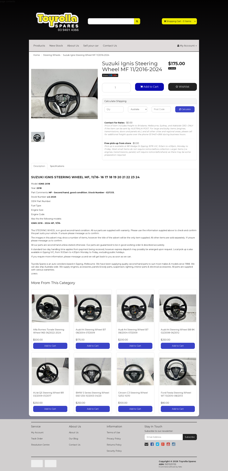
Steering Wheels (51, 55)
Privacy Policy (114, 438)
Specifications (57, 166)
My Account (37, 432)
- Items (177, 21)
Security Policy (114, 451)
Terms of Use (113, 432)
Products (39, 45)
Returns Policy (114, 444)
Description (39, 166)
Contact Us (110, 45)
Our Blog (73, 438)
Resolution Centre (40, 444)
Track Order (37, 438)
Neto (180, 467)
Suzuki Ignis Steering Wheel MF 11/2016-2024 (86, 55)
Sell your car (91, 45)
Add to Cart (149, 86)
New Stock (56, 45)
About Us (73, 45)
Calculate (185, 109)
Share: (110, 75)
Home (36, 55)
